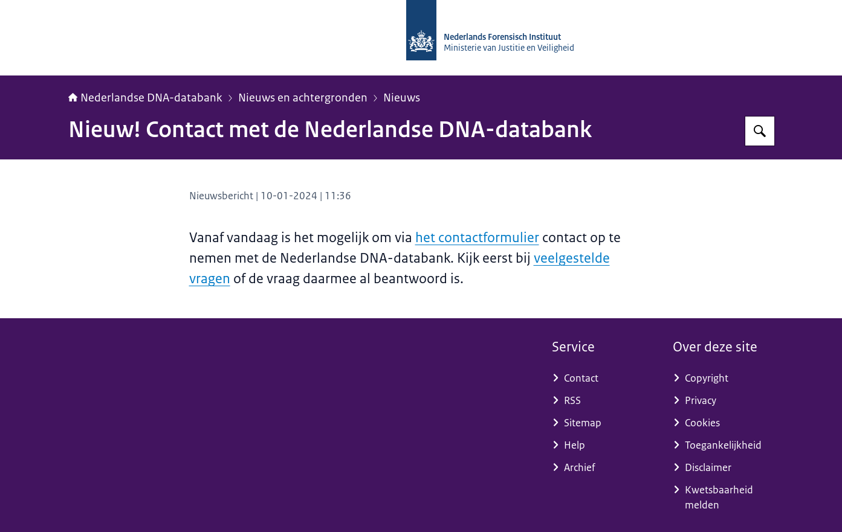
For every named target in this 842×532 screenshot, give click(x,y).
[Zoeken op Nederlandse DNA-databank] (759, 131)
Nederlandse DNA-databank (145, 98)
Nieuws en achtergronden (303, 98)
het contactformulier (477, 237)
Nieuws (401, 98)
